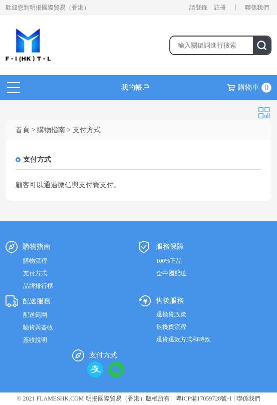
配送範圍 (35, 314)
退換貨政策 (171, 314)
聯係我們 (257, 7)
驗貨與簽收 (38, 327)
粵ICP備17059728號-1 (204, 398)
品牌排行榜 (38, 285)
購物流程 (35, 260)
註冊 (220, 7)
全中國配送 (171, 273)
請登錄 (198, 7)
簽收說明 (35, 339)
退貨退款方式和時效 (183, 339)
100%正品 (169, 260)
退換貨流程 (171, 326)
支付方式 (35, 273)
